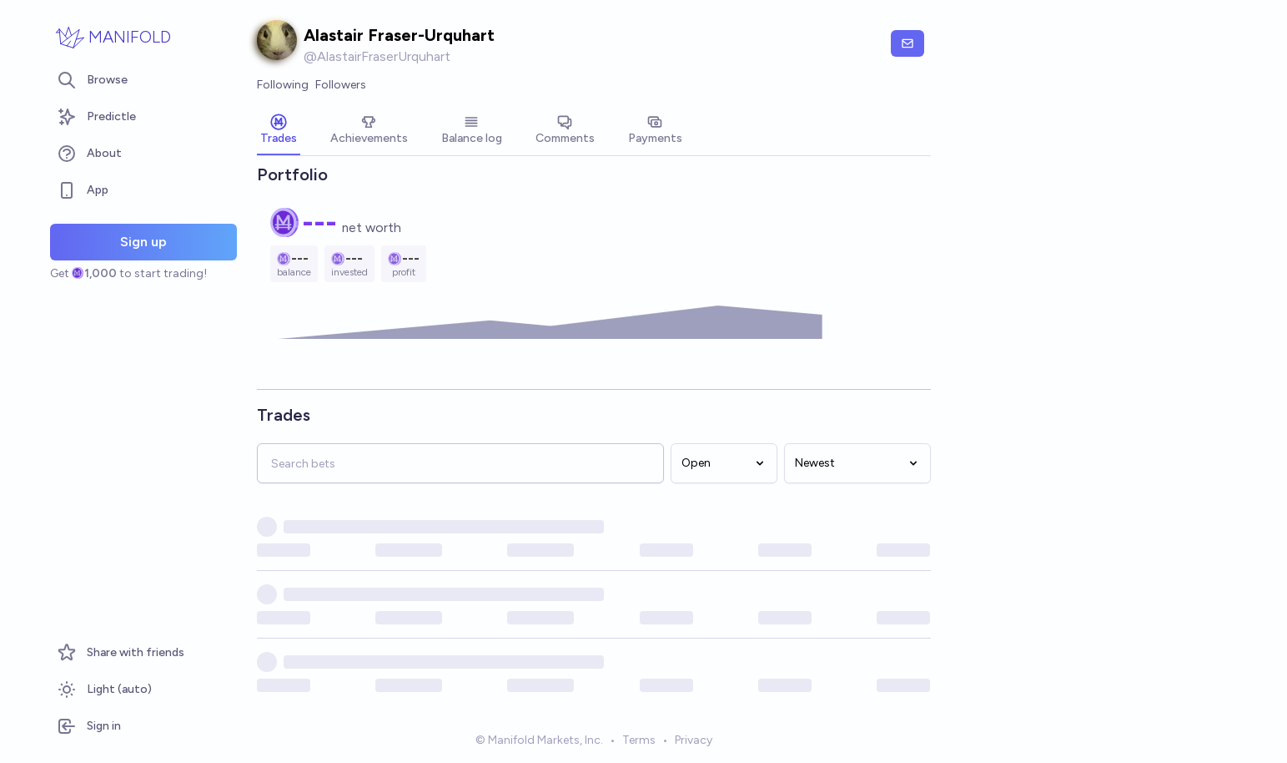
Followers (340, 85)
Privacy (693, 741)
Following (283, 85)
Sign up (143, 242)
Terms (639, 741)
